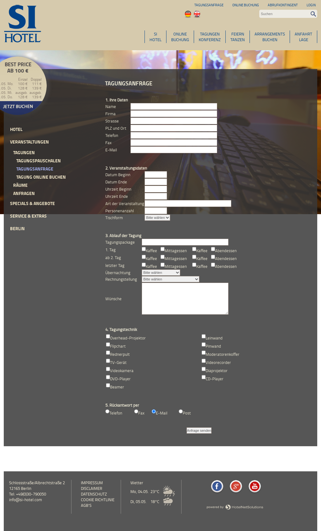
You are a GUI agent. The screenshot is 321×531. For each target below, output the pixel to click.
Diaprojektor (217, 370)
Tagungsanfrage (209, 5)
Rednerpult (120, 354)
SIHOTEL (155, 36)
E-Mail (161, 413)
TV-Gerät (118, 362)
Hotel (16, 129)
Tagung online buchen (41, 177)
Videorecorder (218, 362)
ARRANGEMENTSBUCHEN (270, 36)
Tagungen (24, 152)
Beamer (117, 387)
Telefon (115, 413)
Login (311, 5)
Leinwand (214, 338)
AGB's (86, 505)
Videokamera (122, 370)
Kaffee (151, 250)
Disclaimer (91, 488)
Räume (20, 185)
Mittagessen (176, 250)
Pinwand (213, 346)
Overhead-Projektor (128, 338)
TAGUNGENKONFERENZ (210, 36)
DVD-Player (120, 379)
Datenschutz (94, 494)
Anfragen (24, 193)
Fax (141, 413)
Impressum (92, 482)
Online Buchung (245, 5)
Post (187, 413)
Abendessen (226, 250)
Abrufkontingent (283, 5)
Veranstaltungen (29, 141)
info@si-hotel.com (25, 499)
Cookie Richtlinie (97, 499)
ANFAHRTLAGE (303, 36)
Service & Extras (28, 216)
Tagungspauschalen (38, 160)
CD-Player (215, 379)
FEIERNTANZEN (237, 36)
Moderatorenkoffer (222, 354)
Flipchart (118, 346)
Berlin (17, 228)
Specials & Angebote (32, 203)
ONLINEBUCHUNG (180, 36)
